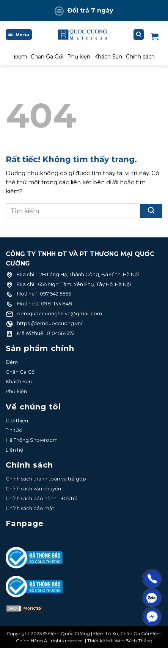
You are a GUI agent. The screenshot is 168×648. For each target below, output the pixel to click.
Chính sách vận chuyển (33, 488)
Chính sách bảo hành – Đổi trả (42, 498)
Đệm (20, 56)
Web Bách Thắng (133, 640)
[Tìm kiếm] (138, 34)
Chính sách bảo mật (30, 508)
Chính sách (140, 56)
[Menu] (19, 34)
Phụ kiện (78, 56)
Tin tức (14, 430)
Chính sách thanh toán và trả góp (46, 479)
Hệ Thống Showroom (32, 440)
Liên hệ (14, 450)
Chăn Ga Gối (47, 56)
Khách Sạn (108, 56)
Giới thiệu (17, 420)
